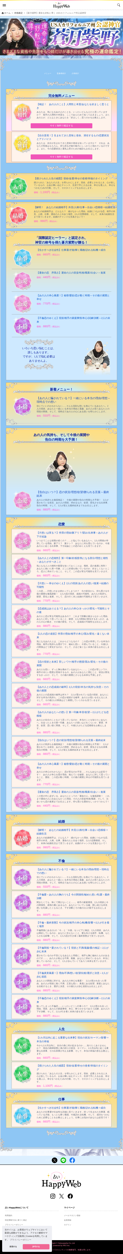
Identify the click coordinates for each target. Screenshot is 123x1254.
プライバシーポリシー (14, 1225)
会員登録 (67, 1220)
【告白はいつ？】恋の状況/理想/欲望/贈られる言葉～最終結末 (71, 740)
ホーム (6, 13)
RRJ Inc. (66, 1245)
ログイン (67, 1225)
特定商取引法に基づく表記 (16, 1220)
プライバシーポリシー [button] (20, 1240)
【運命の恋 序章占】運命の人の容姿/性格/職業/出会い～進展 (71, 272)
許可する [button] (36, 1247)
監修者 (61, 73)
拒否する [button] (13, 1247)
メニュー (47, 73)
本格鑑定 (18, 13)
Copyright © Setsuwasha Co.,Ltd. (61, 1243)
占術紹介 (75, 73)
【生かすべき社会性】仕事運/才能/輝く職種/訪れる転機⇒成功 (71, 249)
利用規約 (8, 1215)
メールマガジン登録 (72, 1215)
